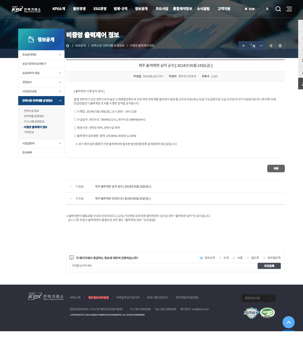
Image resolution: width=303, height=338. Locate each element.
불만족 (246, 264)
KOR (253, 9)
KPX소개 (58, 8)
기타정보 (39, 141)
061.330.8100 (143, 316)
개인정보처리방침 (98, 304)
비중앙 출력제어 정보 (46, 136)
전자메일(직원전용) (187, 304)
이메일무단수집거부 (128, 304)
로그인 (267, 9)
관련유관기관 (252, 304)
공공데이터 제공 (41, 81)
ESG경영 (100, 8)
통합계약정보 (182, 8)
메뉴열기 (289, 8)
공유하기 (261, 53)
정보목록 (37, 161)
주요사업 (162, 8)
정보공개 (141, 8)
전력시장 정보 (42, 119)
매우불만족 (264, 264)
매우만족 (200, 264)
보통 (230, 264)
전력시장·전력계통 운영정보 (48, 109)
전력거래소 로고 (26, 9)
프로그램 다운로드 (157, 304)
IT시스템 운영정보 (44, 130)
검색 (278, 9)
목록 (263, 176)
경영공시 (37, 90)
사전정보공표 (39, 100)
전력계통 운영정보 (44, 125)
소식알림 (203, 8)
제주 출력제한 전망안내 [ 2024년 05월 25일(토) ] (139, 205)
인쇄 (270, 53)
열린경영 (79, 8)
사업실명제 (38, 152)
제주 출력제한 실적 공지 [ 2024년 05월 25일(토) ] (139, 193)
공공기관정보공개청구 (45, 72)
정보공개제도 (39, 62)
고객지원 (224, 8)
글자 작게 (252, 53)
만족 (216, 264)
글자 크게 (233, 53)
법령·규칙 (121, 8)
